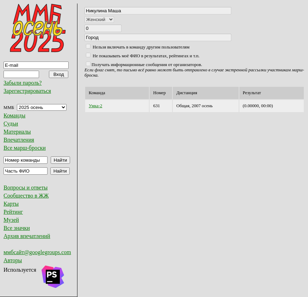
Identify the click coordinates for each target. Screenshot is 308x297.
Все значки (17, 228)
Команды (14, 115)
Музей (11, 220)
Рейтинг (13, 212)
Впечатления (19, 140)
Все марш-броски (25, 148)
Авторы (13, 260)
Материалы (17, 132)
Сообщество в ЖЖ (26, 196)
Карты (11, 204)
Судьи (11, 124)
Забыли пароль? (23, 83)
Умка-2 (95, 105)
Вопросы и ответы (26, 188)
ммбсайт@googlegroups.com (37, 252)
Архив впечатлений (27, 236)
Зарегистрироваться (27, 91)
